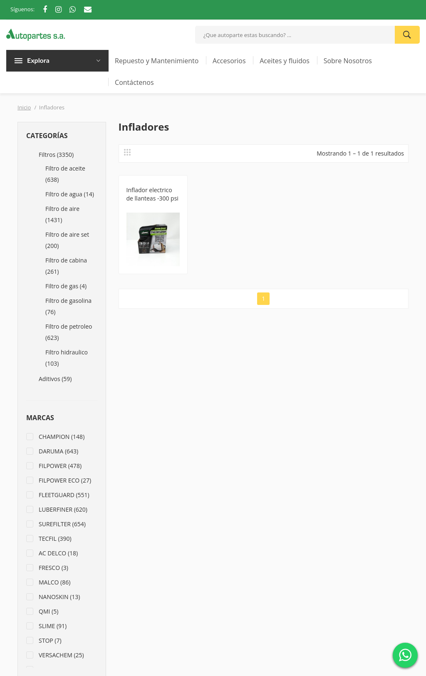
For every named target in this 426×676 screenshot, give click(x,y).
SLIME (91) (53, 626)
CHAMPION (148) (61, 437)
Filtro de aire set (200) (67, 240)
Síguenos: (22, 9)
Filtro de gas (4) (66, 286)
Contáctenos (134, 82)
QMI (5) (48, 611)
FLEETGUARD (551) (64, 495)
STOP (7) (50, 640)
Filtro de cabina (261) (66, 265)
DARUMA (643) (58, 451)
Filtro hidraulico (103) (66, 357)
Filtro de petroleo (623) (68, 332)
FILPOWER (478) (60, 466)
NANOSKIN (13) (59, 597)
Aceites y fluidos (285, 60)
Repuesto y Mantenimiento (156, 60)
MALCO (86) (54, 582)
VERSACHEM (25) (61, 655)
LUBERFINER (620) (63, 509)
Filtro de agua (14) (69, 194)
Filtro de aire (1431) (62, 214)
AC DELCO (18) (58, 553)
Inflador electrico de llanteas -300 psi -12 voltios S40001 (152, 198)
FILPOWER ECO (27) (65, 480)
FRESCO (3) (53, 568)
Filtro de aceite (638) (65, 173)
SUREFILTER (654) (62, 524)
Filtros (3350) (56, 154)
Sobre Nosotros (348, 60)
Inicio (24, 107)
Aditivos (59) (55, 379)
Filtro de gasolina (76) (68, 306)
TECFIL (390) (55, 538)
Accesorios (229, 60)
